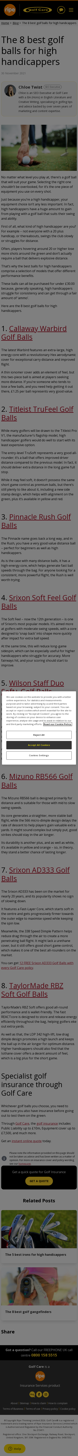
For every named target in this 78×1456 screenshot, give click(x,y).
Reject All (39, 734)
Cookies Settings (39, 755)
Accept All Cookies (39, 745)
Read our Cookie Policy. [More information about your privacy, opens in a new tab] (58, 724)
